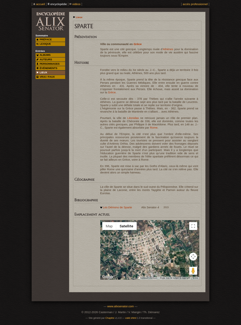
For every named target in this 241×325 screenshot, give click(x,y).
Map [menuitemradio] (109, 226)
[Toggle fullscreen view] (193, 226)
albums (44, 55)
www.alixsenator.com (120, 306)
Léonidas (133, 118)
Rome (153, 127)
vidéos (76, 4)
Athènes (168, 49)
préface (44, 39)
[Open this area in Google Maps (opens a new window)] (107, 276)
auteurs (44, 59)
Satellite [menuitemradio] (126, 226)
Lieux (79, 17)
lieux (42, 72)
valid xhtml (131, 318)
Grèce (138, 44)
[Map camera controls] (193, 257)
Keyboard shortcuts (148, 278)
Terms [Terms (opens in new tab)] (195, 278)
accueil (40, 4)
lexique (44, 43)
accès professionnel (195, 4)
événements (47, 68)
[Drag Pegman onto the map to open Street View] (193, 271)
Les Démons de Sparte (117, 207)
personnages (48, 63)
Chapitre (109, 318)
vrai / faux (46, 76)
